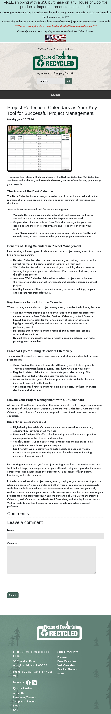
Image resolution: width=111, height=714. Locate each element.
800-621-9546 (31, 672)
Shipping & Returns (24, 701)
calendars (48, 251)
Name (10, 530)
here (70, 49)
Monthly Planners (50, 180)
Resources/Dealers (24, 697)
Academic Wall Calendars (52, 499)
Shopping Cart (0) (63, 73)
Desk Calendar (20, 196)
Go (68, 81)
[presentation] (30, 583)
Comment (12, 543)
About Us (18, 693)
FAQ (15, 710)
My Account (43, 73)
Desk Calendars (66, 661)
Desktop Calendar (62, 316)
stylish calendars (33, 475)
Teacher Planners (67, 669)
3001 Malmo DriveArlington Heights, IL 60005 (30, 663)
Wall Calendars (72, 408)
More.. (61, 673)
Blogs (16, 706)
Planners (62, 657)
